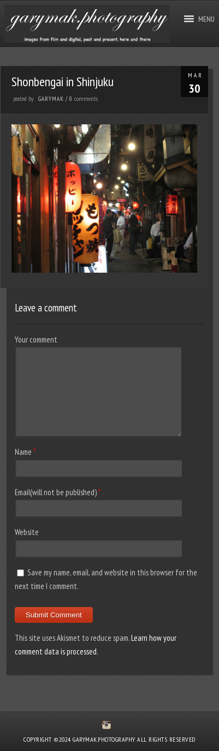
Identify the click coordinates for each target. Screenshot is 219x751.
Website (27, 532)
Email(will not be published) (56, 492)
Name (23, 452)
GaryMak (51, 99)
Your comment (36, 339)
